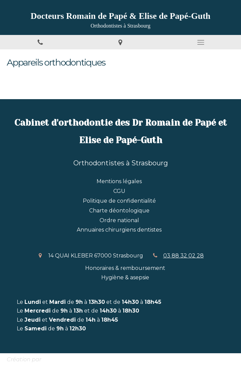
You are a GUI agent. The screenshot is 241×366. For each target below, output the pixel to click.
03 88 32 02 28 (183, 255)
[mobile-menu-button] (201, 42)
